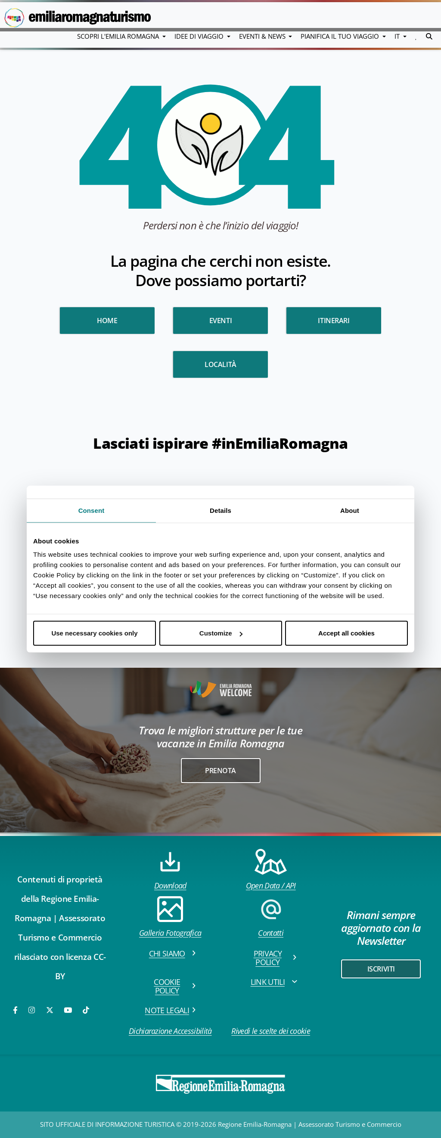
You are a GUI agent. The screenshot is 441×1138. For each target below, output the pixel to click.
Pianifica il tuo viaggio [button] (341, 36)
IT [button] (397, 36)
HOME (107, 320)
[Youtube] (68, 1010)
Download (170, 870)
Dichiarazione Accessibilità (170, 1031)
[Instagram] (32, 1010)
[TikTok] (86, 1010)
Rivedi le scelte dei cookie (270, 1031)
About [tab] (349, 510)
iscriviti (381, 969)
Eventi (220, 320)
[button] (416, 36)
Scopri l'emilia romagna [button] (119, 36)
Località (220, 364)
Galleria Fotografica (170, 917)
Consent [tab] (91, 510)
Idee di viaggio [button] (199, 36)
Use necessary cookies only (94, 633)
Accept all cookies (346, 633)
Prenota (220, 770)
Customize (220, 633)
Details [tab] (220, 510)
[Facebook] (16, 1010)
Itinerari (333, 320)
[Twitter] (49, 1010)
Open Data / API (271, 870)
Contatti (271, 917)
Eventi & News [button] (263, 36)
